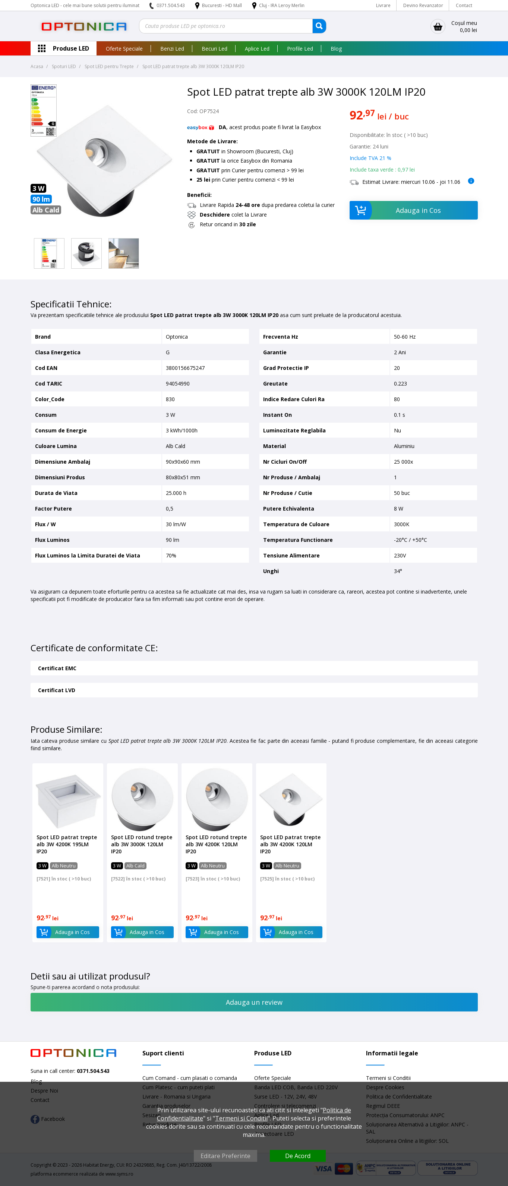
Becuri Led (214, 48)
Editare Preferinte (225, 1156)
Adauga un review (254, 1002)
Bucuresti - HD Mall (222, 5)
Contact (464, 5)
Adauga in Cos (395, 210)
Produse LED (71, 48)
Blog (336, 48)
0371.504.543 (171, 5)
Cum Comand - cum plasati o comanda (189, 1077)
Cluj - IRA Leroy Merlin (282, 5)
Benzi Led (172, 48)
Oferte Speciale (124, 48)
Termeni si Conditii (388, 1077)
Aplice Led (257, 48)
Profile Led (300, 48)
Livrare (383, 5)
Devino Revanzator (423, 5)
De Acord (297, 1156)
